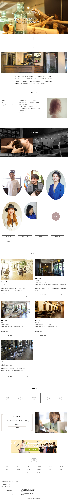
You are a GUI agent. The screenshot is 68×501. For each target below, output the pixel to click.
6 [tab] (35, 404)
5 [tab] (33, 404)
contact (50, 474)
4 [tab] (31, 404)
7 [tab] (37, 404)
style (61, 469)
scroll (34, 39)
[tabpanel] (6, 398)
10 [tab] (43, 404)
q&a (50, 472)
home (7, 466)
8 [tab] (39, 404)
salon (28, 466)
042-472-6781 (43, 294)
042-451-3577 (9, 335)
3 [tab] (29, 404)
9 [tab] (41, 404)
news (18, 466)
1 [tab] (25, 404)
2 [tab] (27, 404)
